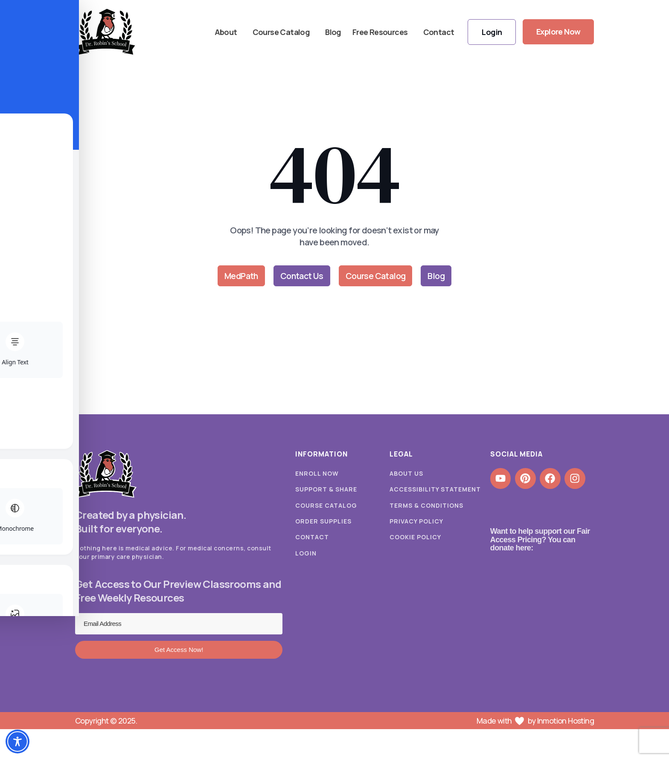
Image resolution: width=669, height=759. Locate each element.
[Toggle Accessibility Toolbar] (17, 741)
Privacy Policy (416, 522)
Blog (333, 32)
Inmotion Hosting (565, 721)
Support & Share (326, 490)
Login (306, 555)
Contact (438, 32)
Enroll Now (317, 474)
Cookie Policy (415, 539)
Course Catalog (283, 32)
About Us (406, 474)
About (227, 32)
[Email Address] (178, 624)
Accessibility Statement (435, 490)
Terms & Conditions (426, 506)
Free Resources (381, 32)
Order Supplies (323, 522)
